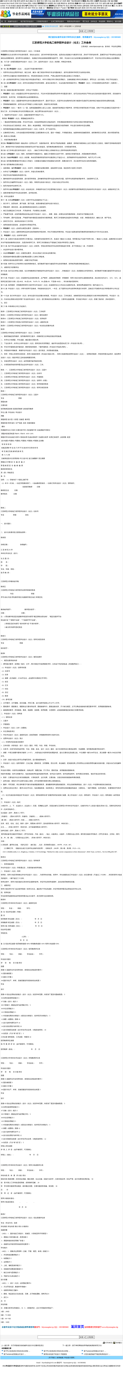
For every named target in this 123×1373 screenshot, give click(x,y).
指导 (64, 1)
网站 (88, 1)
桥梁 (7, 8)
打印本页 (108, 1343)
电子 (36, 6)
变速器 (13, 6)
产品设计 (63, 8)
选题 (58, 3)
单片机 (45, 6)
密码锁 (60, 6)
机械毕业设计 (13, 21)
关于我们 (52, 1358)
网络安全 (64, 3)
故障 (104, 3)
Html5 (12, 3)
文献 (53, 1)
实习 (61, 1)
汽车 (100, 3)
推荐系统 (71, 3)
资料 (46, 1)
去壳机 (2, 6)
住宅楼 (105, 6)
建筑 (87, 6)
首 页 (3, 21)
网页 (92, 1)
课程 (57, 1)
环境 (33, 8)
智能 (75, 6)
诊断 (108, 3)
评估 (91, 8)
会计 (106, 8)
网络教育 (77, 1)
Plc (64, 6)
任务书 (6, 1)
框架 (95, 6)
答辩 (18, 1)
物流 (76, 8)
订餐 (108, 1)
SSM (16, 3)
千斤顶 (8, 6)
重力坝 (21, 8)
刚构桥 (12, 8)
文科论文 (94, 21)
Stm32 (40, 6)
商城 (101, 1)
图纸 (23, 6)
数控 (93, 3)
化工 (37, 8)
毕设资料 (102, 21)
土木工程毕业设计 (57, 21)
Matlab (79, 6)
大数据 (34, 3)
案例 (83, 8)
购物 (104, 1)
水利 (16, 8)
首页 (61, 26)
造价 (109, 6)
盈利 (79, 8)
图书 (46, 3)
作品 (49, 1)
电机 (111, 3)
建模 (115, 3)
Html (8, 3)
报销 (102, 8)
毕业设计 (23, 51)
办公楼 (118, 6)
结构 (91, 6)
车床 (96, 3)
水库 (26, 8)
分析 (87, 8)
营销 (98, 8)
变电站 (31, 6)
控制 (71, 6)
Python (25, 3)
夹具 (84, 3)
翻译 (38, 1)
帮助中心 (110, 21)
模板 (31, 1)
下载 (72, 1)
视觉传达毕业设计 (73, 21)
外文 (35, 1)
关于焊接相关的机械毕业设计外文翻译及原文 (27, 1345)
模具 (80, 3)
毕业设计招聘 (69, 1358)
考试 (55, 3)
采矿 (29, 8)
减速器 (18, 6)
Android (3, 3)
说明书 (22, 1)
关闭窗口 (119, 1343)
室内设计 (57, 8)
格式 (27, 1)
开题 (14, 1)
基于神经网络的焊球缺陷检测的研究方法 (87, 1345)
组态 (67, 6)
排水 (4, 8)
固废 (40, 8)
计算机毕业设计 (42, 21)
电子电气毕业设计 (27, 21)
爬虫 (29, 3)
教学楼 (99, 6)
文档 (11, 1)
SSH (20, 3)
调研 (68, 1)
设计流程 (118, 21)
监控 (55, 6)
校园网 (50, 3)
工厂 (44, 8)
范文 (42, 1)
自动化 (88, 3)
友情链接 (60, 1358)
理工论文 (86, 21)
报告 (94, 8)
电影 (112, 1)
